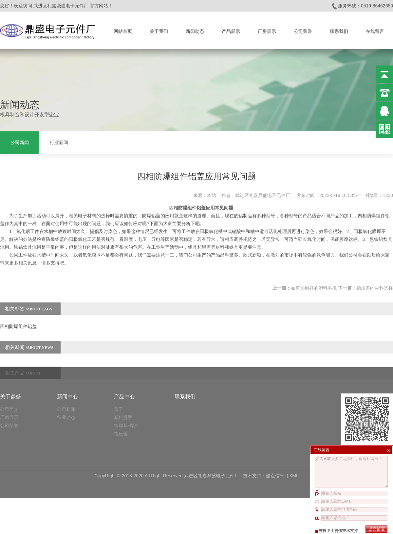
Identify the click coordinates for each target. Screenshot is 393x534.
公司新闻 (19, 142)
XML (294, 443)
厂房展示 (267, 29)
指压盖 (121, 401)
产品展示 (231, 29)
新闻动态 (195, 29)
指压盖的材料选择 (374, 281)
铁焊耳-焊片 (126, 393)
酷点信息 (275, 443)
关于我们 (159, 29)
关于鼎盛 (10, 364)
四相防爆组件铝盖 (18, 319)
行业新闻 (59, 142)
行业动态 (66, 385)
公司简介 (9, 376)
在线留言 (375, 29)
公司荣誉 (303, 29)
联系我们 (339, 29)
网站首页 (123, 29)
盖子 (118, 376)
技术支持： (254, 443)
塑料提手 (123, 385)
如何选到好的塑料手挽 (314, 281)
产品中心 (124, 364)
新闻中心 (67, 364)
